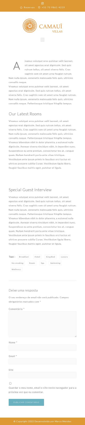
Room (32, 263)
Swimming (55, 263)
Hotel (37, 257)
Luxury (64, 257)
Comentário (17, 309)
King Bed (50, 257)
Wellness (16, 269)
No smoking (17, 263)
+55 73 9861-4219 (53, 7)
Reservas (29, 7)
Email (13, 356)
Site (11, 369)
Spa (42, 263)
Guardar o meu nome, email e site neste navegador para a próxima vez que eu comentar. (42, 389)
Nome (13, 342)
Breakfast (24, 257)
